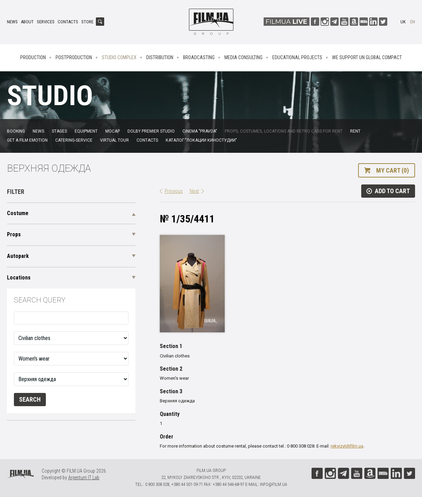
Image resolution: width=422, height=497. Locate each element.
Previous (174, 191)
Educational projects (297, 57)
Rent (355, 131)
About (27, 21)
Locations (19, 277)
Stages (59, 131)
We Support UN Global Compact (367, 57)
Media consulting (243, 57)
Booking (16, 131)
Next (194, 191)
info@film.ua (273, 484)
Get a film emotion (27, 140)
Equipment (86, 131)
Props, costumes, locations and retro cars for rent (283, 131)
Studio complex (119, 57)
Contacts (68, 21)
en (412, 21)
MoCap (112, 131)
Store (87, 21)
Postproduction (74, 57)
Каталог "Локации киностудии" (201, 140)
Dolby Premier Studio (151, 131)
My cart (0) (392, 170)
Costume (17, 213)
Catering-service (73, 140)
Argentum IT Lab (83, 477)
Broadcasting (199, 57)
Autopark (18, 256)
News (12, 21)
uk (403, 21)
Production (33, 57)
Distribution (159, 57)
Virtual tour (114, 140)
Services (46, 21)
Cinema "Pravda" (199, 131)
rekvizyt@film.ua (347, 446)
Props (14, 234)
